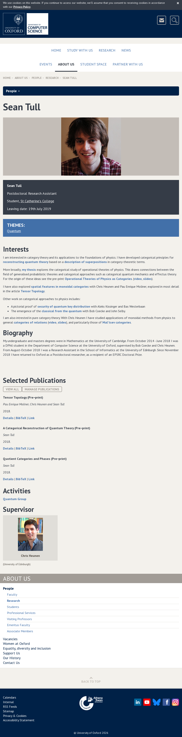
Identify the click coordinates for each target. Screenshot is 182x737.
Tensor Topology (33, 291)
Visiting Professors (19, 619)
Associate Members (20, 631)
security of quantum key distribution (63, 306)
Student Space (93, 64)
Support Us (11, 653)
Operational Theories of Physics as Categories (98, 279)
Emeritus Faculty (18, 625)
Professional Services (21, 613)
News (126, 50)
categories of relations (30, 322)
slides (147, 279)
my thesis (29, 270)
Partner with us (128, 64)
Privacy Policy (21, 7)
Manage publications (42, 389)
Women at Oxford (16, 643)
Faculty (12, 594)
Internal (8, 702)
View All (12, 389)
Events (45, 64)
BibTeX (21, 418)
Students (13, 607)
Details (8, 418)
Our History (12, 658)
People (37, 78)
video (138, 279)
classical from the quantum (62, 311)
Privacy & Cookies (15, 716)
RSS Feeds (10, 707)
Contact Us (11, 662)
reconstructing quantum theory (25, 262)
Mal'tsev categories (116, 322)
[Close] (178, 3)
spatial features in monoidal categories (60, 286)
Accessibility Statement (18, 720)
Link (31, 418)
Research (107, 50)
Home (56, 50)
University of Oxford (89, 733)
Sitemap (8, 711)
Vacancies (10, 639)
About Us (67, 63)
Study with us (80, 50)
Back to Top (91, 679)
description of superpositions (85, 262)
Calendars (9, 697)
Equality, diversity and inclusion (27, 648)
